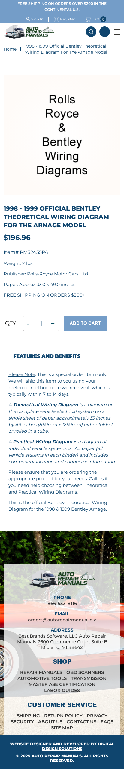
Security (22, 721)
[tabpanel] (62, 441)
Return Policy (63, 715)
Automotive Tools (42, 678)
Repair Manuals (41, 672)
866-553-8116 (104, 31)
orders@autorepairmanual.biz (62, 620)
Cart (92, 19)
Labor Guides (62, 690)
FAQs (107, 721)
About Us (50, 721)
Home (10, 49)
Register (67, 19)
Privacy (97, 715)
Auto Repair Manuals (57, 755)
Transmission (89, 678)
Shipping (28, 715)
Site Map (62, 728)
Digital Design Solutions (78, 746)
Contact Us (81, 721)
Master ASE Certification (62, 684)
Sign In (37, 19)
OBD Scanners (85, 672)
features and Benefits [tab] (46, 356)
